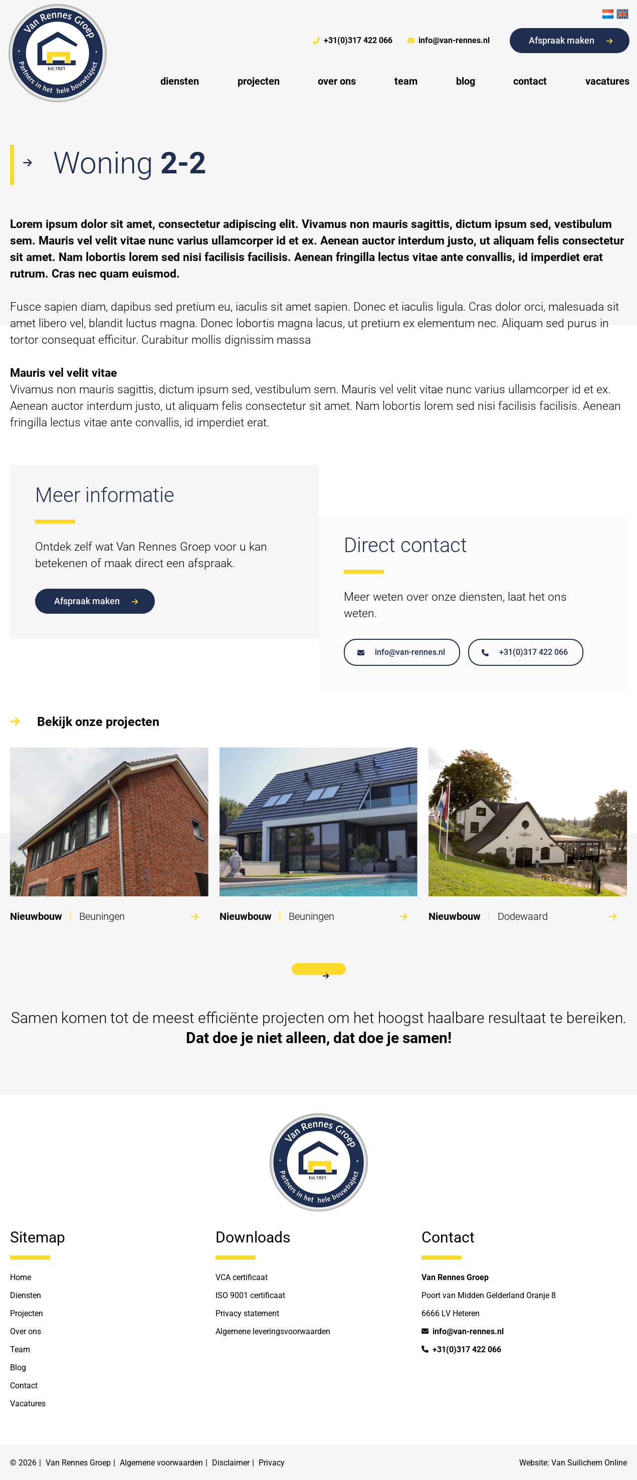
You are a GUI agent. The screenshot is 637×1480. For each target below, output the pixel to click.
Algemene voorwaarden (161, 1462)
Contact (24, 1385)
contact (530, 81)
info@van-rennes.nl (448, 40)
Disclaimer (231, 1462)
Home (20, 1277)
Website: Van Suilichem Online (573, 1462)
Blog (18, 1367)
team (405, 81)
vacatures (607, 81)
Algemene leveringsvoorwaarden (273, 1331)
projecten (259, 81)
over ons (337, 81)
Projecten (26, 1313)
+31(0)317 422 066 (352, 40)
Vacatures (28, 1403)
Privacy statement (247, 1313)
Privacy (272, 1462)
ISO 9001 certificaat (250, 1295)
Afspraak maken (570, 40)
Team (20, 1349)
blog (465, 81)
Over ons (25, 1331)
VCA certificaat (242, 1277)
